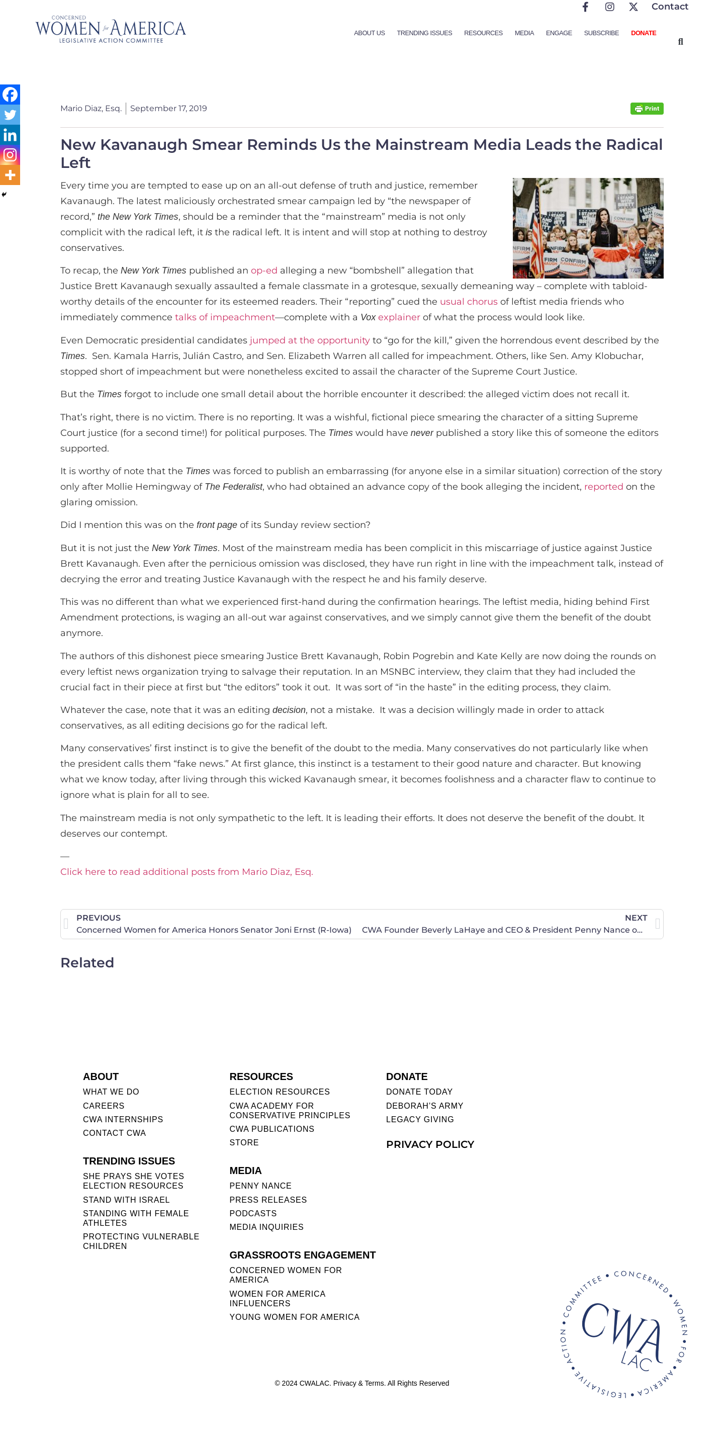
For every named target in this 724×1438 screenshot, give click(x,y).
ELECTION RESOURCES (279, 1092)
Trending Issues (424, 33)
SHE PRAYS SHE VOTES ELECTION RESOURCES (134, 1181)
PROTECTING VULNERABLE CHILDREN (141, 1241)
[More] (10, 175)
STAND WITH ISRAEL (126, 1200)
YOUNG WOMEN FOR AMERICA (294, 1317)
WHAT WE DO (111, 1092)
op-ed (264, 270)
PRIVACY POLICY (430, 1144)
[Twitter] (10, 115)
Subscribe (601, 33)
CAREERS (104, 1106)
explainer (399, 317)
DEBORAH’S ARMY (425, 1106)
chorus (482, 301)
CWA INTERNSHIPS (123, 1119)
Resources (483, 33)
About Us (369, 33)
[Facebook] (10, 94)
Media (524, 33)
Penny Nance (260, 1186)
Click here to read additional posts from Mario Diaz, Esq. (186, 871)
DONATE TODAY (419, 1092)
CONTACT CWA (114, 1133)
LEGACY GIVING (420, 1119)
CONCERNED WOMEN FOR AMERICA (285, 1275)
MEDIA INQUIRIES (266, 1227)
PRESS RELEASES (268, 1200)
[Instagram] (10, 155)
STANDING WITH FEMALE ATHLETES (136, 1218)
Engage (559, 33)
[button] (680, 41)
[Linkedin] (10, 135)
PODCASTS (253, 1213)
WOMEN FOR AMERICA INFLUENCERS (277, 1299)
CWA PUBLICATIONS (271, 1129)
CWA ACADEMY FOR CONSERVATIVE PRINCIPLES (289, 1111)
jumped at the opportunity (310, 340)
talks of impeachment (225, 317)
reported (603, 486)
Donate (643, 33)
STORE (244, 1142)
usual (452, 301)
